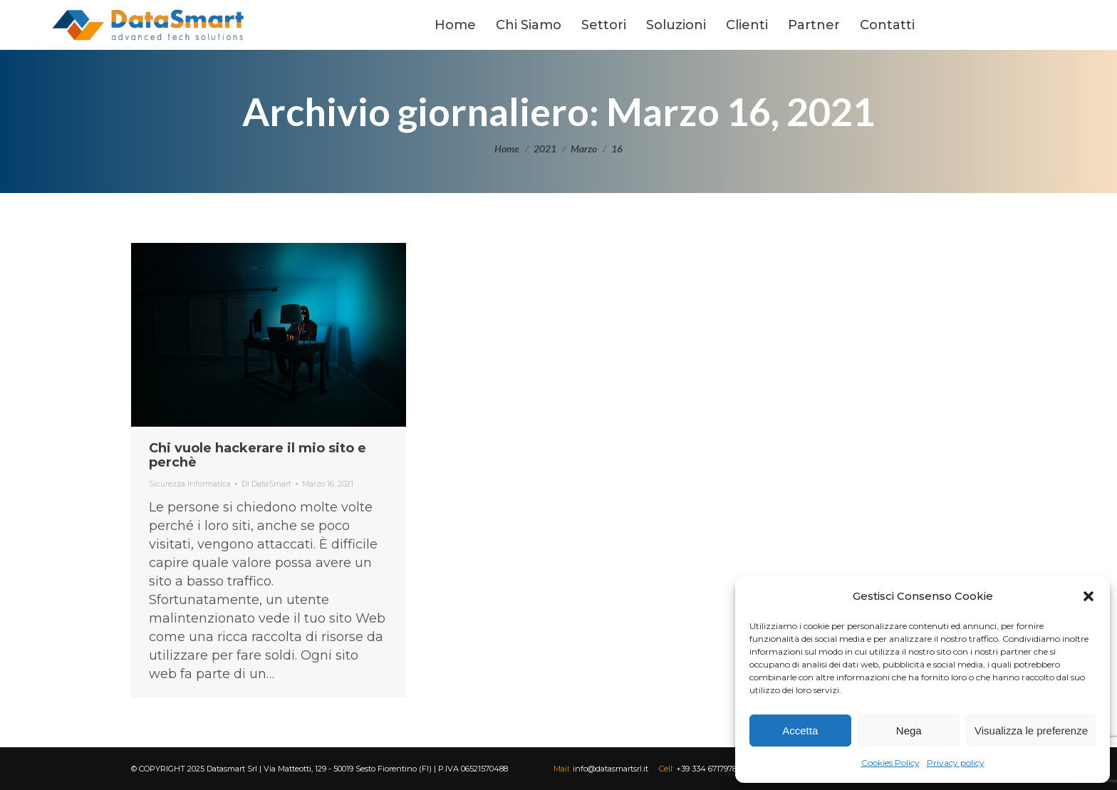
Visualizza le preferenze (1031, 730)
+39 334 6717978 (705, 769)
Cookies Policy (890, 762)
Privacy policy (955, 762)
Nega (909, 730)
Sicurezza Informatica (190, 484)
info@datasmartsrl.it (609, 769)
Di (266, 484)
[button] (1088, 596)
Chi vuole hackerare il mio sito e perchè (257, 455)
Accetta (800, 730)
